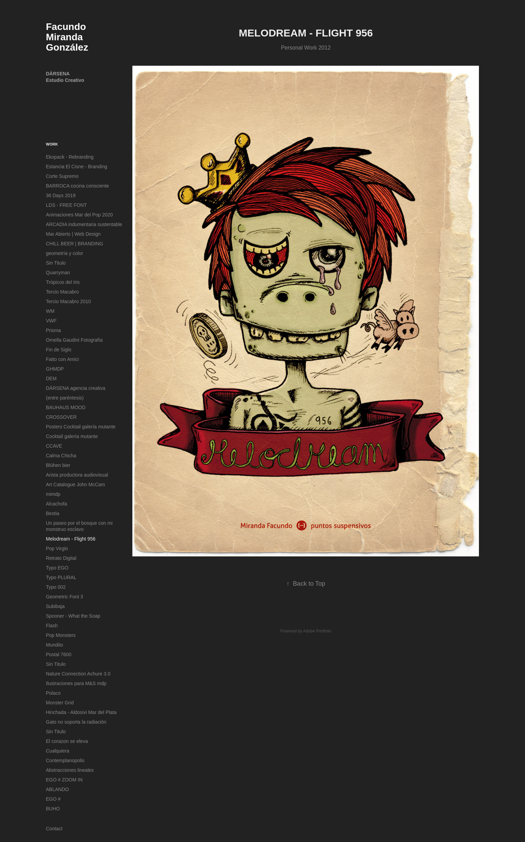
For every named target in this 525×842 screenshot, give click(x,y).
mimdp (53, 494)
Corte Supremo (62, 176)
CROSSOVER (61, 417)
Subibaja (55, 606)
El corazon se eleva (67, 741)
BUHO (53, 808)
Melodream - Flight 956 (71, 539)
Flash (52, 625)
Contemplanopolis (65, 760)
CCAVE (54, 446)
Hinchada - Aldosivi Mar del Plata (81, 712)
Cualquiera (57, 751)
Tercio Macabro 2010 (68, 301)
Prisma (53, 330)
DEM (51, 378)
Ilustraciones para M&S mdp (76, 683)
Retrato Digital (61, 558)
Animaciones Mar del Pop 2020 (79, 214)
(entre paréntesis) (65, 398)
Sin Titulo (56, 263)
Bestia (52, 513)
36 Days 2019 (61, 195)
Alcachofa (56, 504)
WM (50, 311)
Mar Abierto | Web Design (73, 234)
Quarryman (58, 272)
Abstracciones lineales (70, 770)
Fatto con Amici (62, 359)
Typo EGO (57, 568)
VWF (51, 320)
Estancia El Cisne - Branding (76, 166)
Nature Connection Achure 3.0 (78, 673)
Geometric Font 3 (64, 596)
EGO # (53, 799)
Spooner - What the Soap (73, 616)
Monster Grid (60, 702)
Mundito (54, 645)
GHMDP (55, 369)
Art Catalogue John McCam (75, 484)
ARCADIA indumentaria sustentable (84, 224)
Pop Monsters (61, 635)
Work (52, 144)
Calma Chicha (61, 455)
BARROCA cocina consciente (77, 186)
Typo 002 (56, 587)
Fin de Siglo (59, 349)
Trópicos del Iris (63, 282)
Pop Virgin (57, 548)
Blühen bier (58, 465)
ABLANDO (57, 789)
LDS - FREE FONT (66, 205)
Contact (54, 828)
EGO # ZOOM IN (64, 779)
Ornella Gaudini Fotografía (74, 340)
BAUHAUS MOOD (66, 407)
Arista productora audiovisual (77, 475)
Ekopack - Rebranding (70, 157)
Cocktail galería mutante (72, 436)
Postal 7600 (59, 654)
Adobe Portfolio (317, 631)
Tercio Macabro (62, 292)
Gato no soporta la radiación (76, 722)
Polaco (53, 693)
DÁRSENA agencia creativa (76, 388)
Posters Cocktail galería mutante (81, 426)
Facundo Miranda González (67, 37)
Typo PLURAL (61, 577)
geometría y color (64, 253)
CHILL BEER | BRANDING (74, 243)
